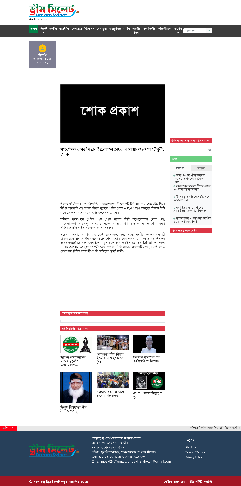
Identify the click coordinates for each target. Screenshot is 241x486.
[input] (188, 150)
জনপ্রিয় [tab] (201, 168)
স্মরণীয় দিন (136, 31)
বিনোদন (89, 29)
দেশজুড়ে (77, 29)
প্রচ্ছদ (33, 29)
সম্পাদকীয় (149, 29)
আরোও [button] (178, 29)
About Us (190, 447)
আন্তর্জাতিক (164, 29)
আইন (126, 29)
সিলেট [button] (43, 29)
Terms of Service (195, 452)
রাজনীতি (64, 29)
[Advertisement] (112, 62)
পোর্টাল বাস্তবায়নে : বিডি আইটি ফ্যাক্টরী (188, 482)
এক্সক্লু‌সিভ (115, 29)
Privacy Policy (193, 457)
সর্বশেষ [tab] (180, 168)
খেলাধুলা (102, 29)
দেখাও (175, 159)
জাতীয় (53, 29)
